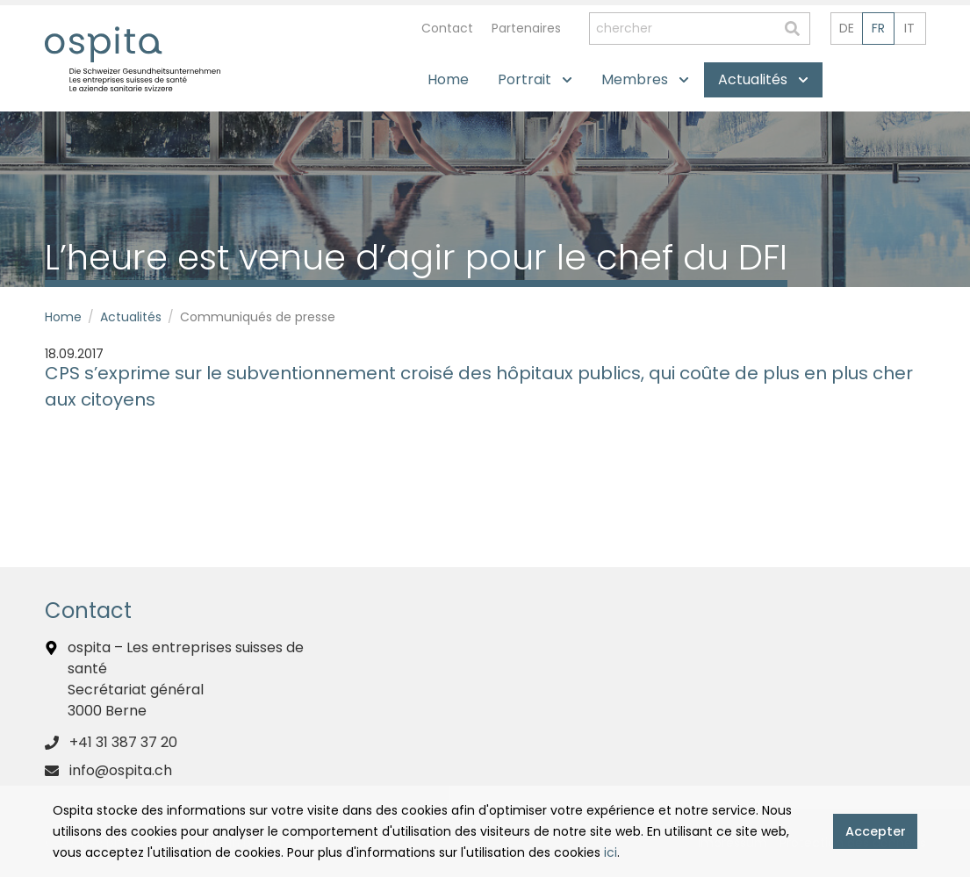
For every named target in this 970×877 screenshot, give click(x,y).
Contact (447, 28)
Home (63, 317)
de (846, 28)
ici (610, 852)
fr (878, 28)
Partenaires (526, 28)
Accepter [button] (875, 831)
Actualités (131, 317)
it (909, 28)
